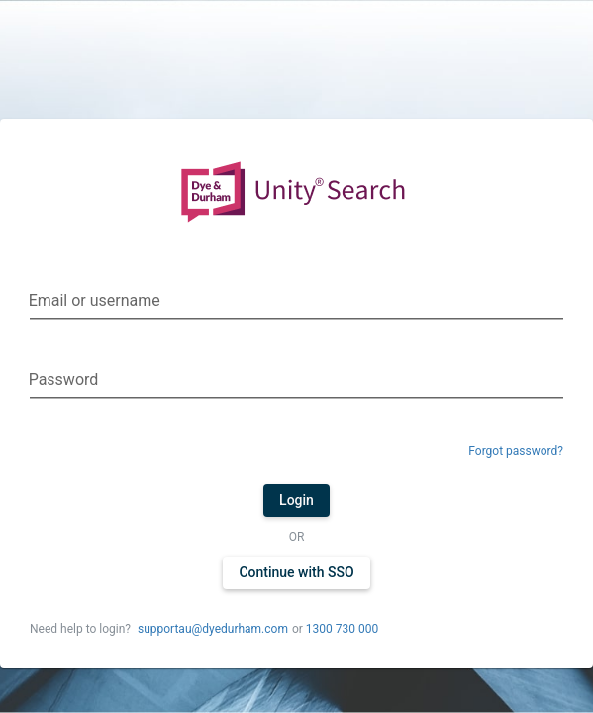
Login (296, 500)
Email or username (94, 300)
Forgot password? (515, 451)
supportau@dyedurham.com (213, 629)
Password (64, 379)
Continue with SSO (296, 572)
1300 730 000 (342, 629)
